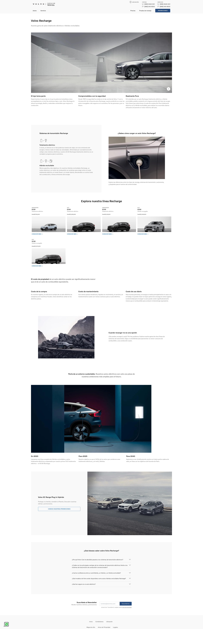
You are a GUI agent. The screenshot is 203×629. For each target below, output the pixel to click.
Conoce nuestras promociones (59, 509)
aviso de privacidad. (127, 607)
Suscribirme (126, 603)
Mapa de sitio (91, 627)
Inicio (91, 621)
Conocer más (37, 234)
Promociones (162, 10)
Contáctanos (99, 621)
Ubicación (109, 621)
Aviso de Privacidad (104, 627)
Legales (115, 627)
